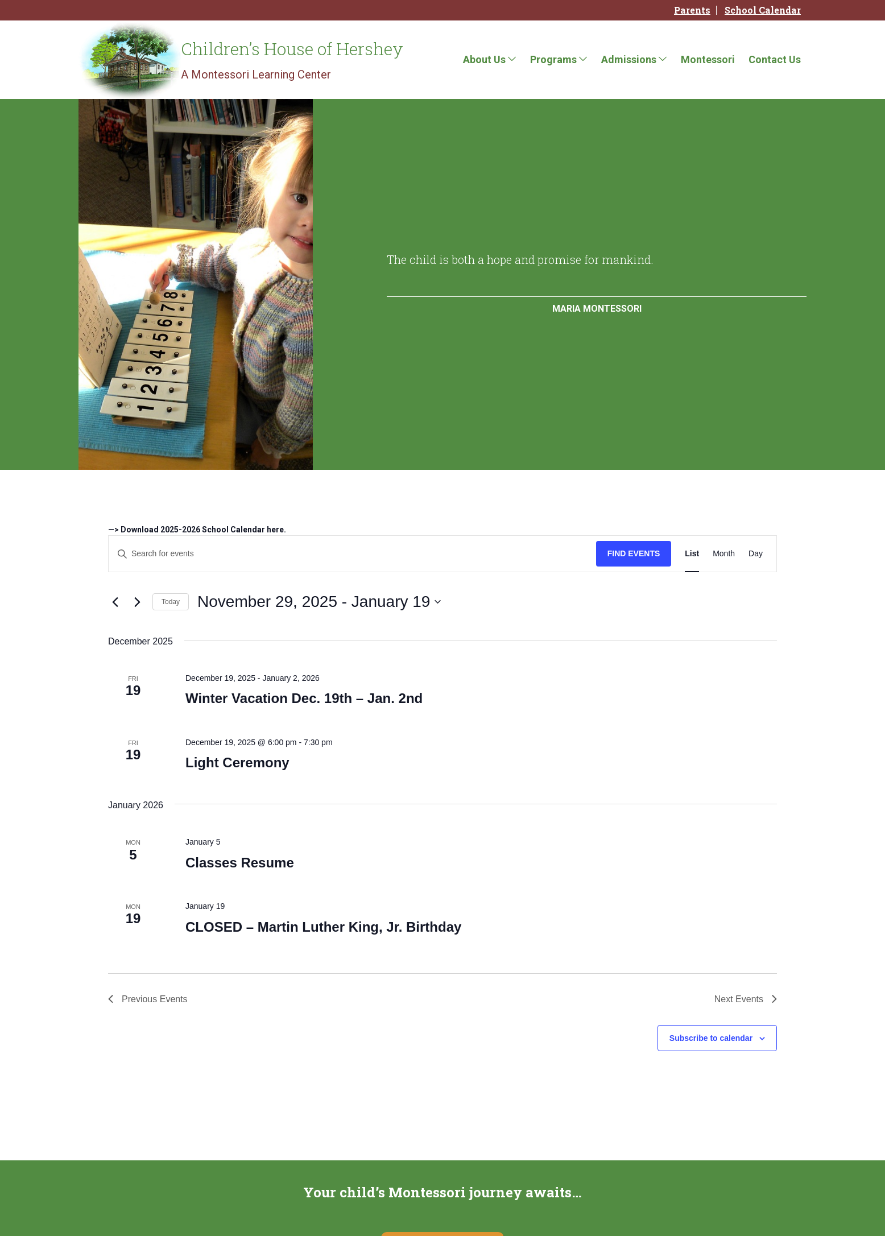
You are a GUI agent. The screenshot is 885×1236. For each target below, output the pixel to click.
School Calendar (763, 10)
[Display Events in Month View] (724, 554)
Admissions (628, 59)
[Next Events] (137, 602)
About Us (484, 59)
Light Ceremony (237, 762)
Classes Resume (239, 862)
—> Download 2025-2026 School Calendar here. (197, 529)
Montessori (708, 59)
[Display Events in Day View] (755, 554)
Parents (692, 10)
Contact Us (774, 59)
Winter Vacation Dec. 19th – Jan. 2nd (304, 698)
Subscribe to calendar (710, 1038)
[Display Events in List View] (692, 554)
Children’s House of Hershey (292, 49)
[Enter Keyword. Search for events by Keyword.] (352, 554)
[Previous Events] (115, 602)
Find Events (633, 553)
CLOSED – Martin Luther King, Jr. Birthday (323, 927)
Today (171, 602)
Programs (553, 59)
